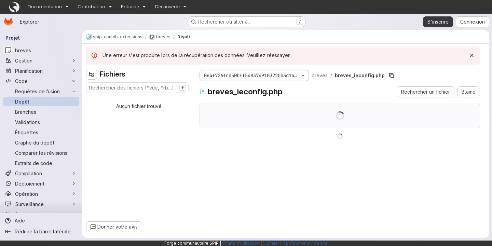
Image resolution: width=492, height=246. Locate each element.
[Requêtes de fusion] (41, 91)
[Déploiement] (41, 183)
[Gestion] (41, 60)
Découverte (167, 6)
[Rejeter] (472, 55)
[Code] (41, 81)
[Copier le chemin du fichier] (391, 75)
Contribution (91, 6)
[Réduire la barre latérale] (41, 231)
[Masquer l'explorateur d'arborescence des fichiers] (91, 74)
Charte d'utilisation (240, 243)
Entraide (130, 6)
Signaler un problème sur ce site (295, 243)
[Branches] (41, 112)
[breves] (41, 50)
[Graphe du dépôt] (41, 142)
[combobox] (137, 87)
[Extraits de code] (41, 163)
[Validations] (41, 122)
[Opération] (41, 194)
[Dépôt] (41, 101)
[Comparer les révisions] (41, 153)
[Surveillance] (41, 204)
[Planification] (41, 71)
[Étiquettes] (41, 132)
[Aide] (41, 221)
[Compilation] (41, 173)
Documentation (45, 6)
